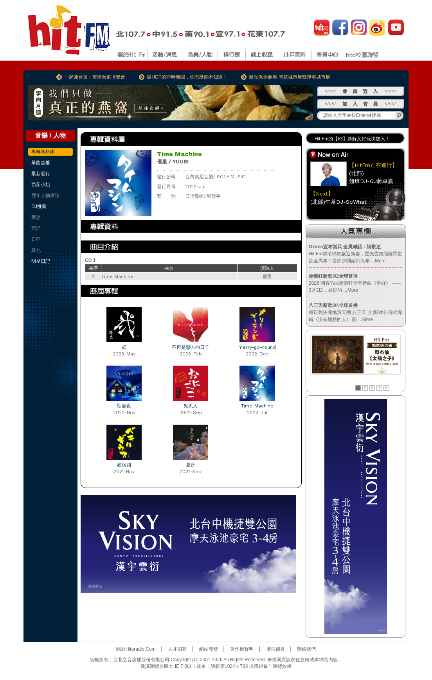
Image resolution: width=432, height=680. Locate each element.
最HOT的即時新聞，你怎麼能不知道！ (187, 77)
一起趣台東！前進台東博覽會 (94, 77)
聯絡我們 (306, 649)
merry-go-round (257, 347)
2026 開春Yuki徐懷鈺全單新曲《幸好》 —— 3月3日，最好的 (355, 283)
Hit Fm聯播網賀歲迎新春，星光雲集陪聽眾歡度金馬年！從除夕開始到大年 (355, 254)
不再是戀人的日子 (190, 347)
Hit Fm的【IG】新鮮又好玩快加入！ (352, 139)
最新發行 (40, 173)
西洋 (36, 228)
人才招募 (177, 649)
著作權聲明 (242, 649)
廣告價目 (275, 649)
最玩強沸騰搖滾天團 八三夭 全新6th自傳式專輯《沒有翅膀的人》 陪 (355, 312)
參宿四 (124, 465)
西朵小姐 (40, 184)
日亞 (36, 239)
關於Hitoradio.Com (136, 649)
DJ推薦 (39, 206)
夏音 (190, 465)
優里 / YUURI (173, 162)
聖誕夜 (124, 406)
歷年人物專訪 (45, 195)
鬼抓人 (191, 406)
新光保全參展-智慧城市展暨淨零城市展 (289, 77)
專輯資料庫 (43, 151)
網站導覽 (208, 649)
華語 (36, 217)
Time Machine (257, 406)
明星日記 (40, 261)
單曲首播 (40, 162)
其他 (36, 250)
